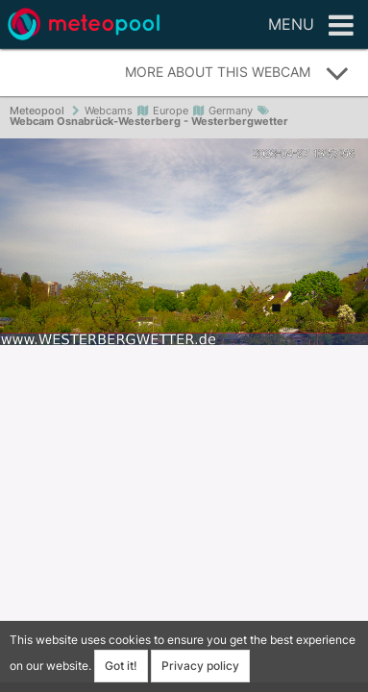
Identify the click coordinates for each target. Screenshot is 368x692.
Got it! (121, 665)
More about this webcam (237, 73)
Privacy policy (200, 665)
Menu (311, 26)
